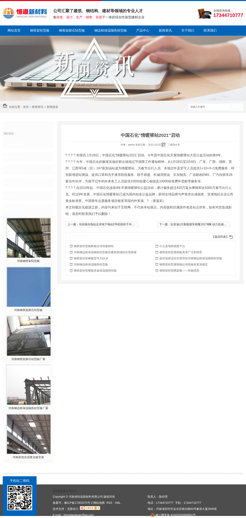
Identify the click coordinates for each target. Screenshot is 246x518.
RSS (109, 502)
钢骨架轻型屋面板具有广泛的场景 (180, 252)
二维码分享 (174, 144)
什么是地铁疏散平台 (172, 246)
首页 (26, 106)
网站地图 (99, 502)
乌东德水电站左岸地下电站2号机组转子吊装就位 (109, 224)
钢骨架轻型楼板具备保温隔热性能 (95, 270)
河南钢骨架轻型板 (28, 261)
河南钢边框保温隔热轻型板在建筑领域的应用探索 (105, 252)
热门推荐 (16, 209)
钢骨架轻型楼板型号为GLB (91, 258)
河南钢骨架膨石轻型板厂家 (28, 359)
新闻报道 (52, 106)
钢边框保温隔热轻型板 (110, 30)
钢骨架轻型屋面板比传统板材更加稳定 (183, 264)
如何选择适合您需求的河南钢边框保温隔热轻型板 (190, 258)
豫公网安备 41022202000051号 (172, 515)
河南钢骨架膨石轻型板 (28, 310)
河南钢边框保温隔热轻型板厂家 (28, 408)
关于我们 (187, 30)
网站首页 (14, 30)
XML (118, 502)
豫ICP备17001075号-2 (78, 502)
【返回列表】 (220, 236)
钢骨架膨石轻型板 (72, 30)
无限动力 (72, 508)
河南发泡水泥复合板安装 (28, 457)
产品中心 (142, 30)
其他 (12, 196)
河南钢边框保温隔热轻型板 (91, 264)
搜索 (236, 107)
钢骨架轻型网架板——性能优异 (179, 270)
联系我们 (210, 30)
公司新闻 (16, 144)
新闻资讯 (165, 30)
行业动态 (16, 157)
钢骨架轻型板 (40, 30)
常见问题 (16, 170)
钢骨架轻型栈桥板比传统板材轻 (94, 246)
